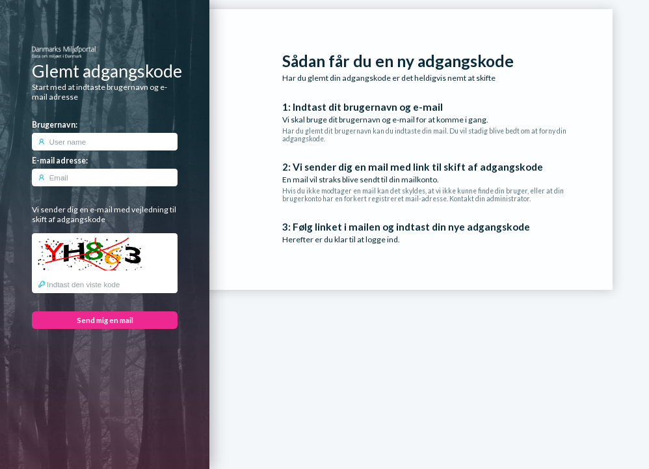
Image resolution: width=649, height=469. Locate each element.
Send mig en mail (105, 320)
